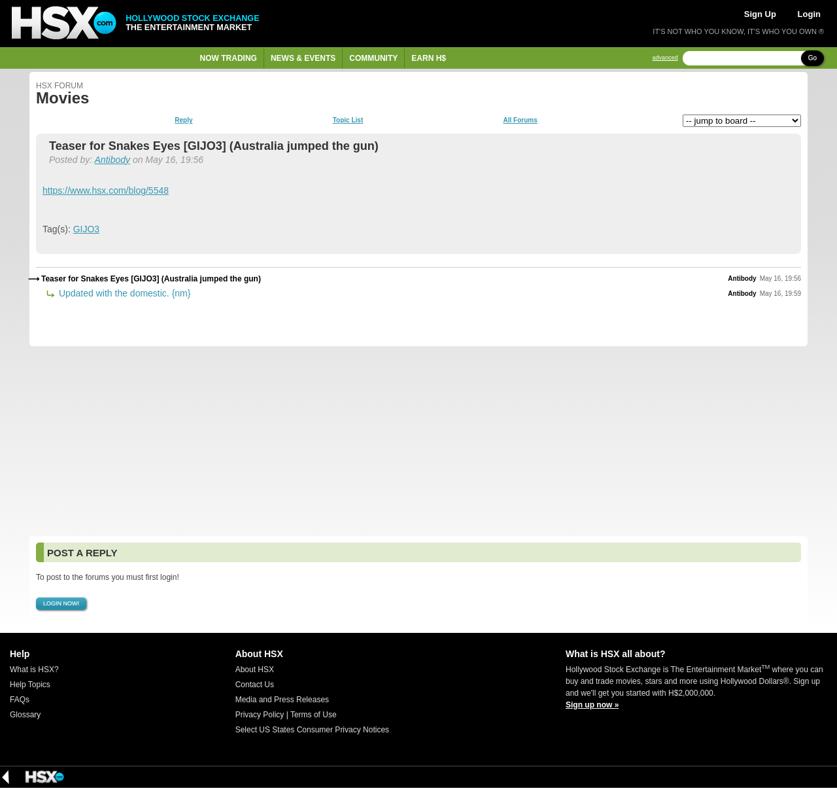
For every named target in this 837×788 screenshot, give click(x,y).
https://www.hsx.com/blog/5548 (106, 190)
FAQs (19, 699)
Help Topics (30, 684)
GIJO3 (86, 229)
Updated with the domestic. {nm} (123, 293)
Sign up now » (592, 704)
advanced (665, 58)
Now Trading (228, 58)
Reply (183, 120)
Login (809, 14)
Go (812, 58)
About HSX (254, 669)
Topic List (348, 120)
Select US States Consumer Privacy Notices (312, 729)
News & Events (303, 58)
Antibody (112, 159)
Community (373, 58)
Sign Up (760, 14)
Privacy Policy (259, 714)
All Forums (520, 120)
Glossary (25, 714)
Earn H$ (428, 58)
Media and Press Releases (282, 699)
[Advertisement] (418, 441)
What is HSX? (34, 669)
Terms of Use (313, 714)
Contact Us (254, 684)
